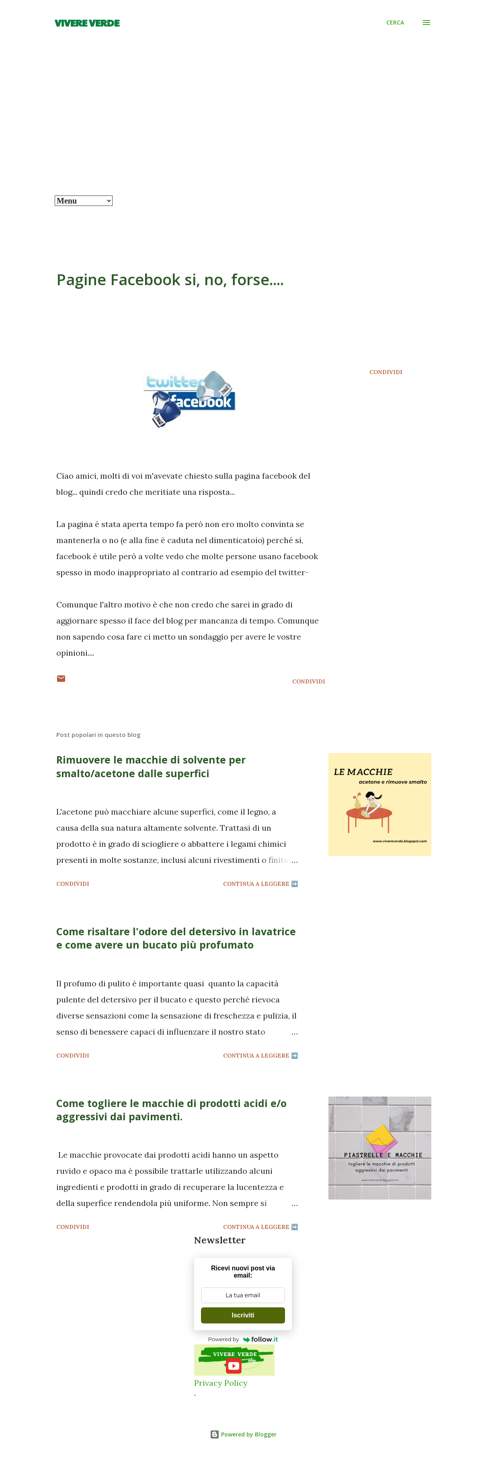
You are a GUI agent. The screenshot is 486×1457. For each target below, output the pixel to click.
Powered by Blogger (243, 1434)
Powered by (243, 1339)
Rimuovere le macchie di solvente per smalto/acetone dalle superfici (151, 766)
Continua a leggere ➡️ (260, 883)
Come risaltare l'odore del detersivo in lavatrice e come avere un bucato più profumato (176, 937)
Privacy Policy (221, 1383)
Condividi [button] (385, 372)
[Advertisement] (243, 135)
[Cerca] (395, 22)
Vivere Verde (87, 22)
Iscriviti (243, 1315)
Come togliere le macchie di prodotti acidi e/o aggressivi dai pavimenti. (171, 1109)
